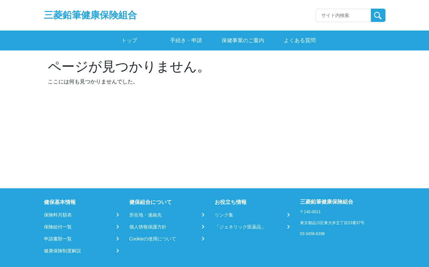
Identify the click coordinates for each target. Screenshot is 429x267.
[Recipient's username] (343, 15)
